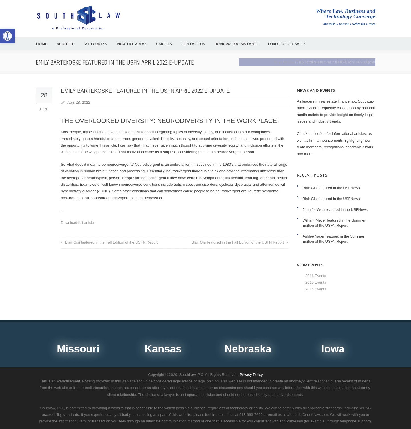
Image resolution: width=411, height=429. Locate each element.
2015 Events (315, 282)
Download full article (77, 222)
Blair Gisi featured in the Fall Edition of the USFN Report (111, 242)
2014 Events (315, 289)
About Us (66, 44)
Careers (164, 44)
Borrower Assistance (237, 44)
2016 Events (315, 276)
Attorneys (96, 44)
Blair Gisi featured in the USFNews (331, 188)
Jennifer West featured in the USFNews (335, 209)
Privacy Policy (251, 374)
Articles (289, 62)
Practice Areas (132, 44)
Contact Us (193, 44)
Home (41, 44)
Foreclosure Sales (287, 44)
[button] (7, 36)
